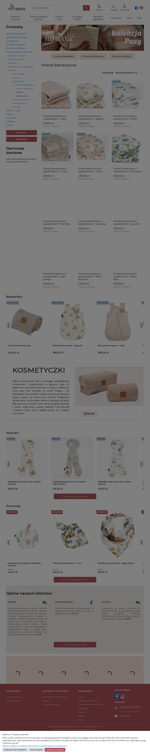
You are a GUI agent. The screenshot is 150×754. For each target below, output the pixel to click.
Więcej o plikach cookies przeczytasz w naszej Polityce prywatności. (34, 746)
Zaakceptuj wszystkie (55, 750)
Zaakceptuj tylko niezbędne (15, 750)
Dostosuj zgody (36, 750)
